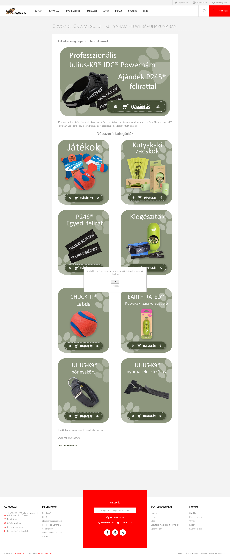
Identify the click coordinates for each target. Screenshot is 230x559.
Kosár (192, 525)
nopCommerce (18, 553)
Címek (192, 521)
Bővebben (115, 286)
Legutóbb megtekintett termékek (165, 525)
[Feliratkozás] (115, 510)
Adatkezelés (47, 529)
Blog (153, 521)
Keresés (154, 513)
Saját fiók (193, 513)
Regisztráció (183, 3)
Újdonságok (156, 529)
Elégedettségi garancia (52, 521)
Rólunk (45, 536)
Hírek (153, 517)
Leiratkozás (126, 523)
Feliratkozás (107, 523)
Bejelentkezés (202, 3)
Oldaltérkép (47, 513)
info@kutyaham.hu (71, 438)
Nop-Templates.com (44, 553)
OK (115, 281)
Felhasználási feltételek (52, 533)
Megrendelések (196, 517)
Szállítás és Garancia (51, 525)
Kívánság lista (195, 529)
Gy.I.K (44, 517)
